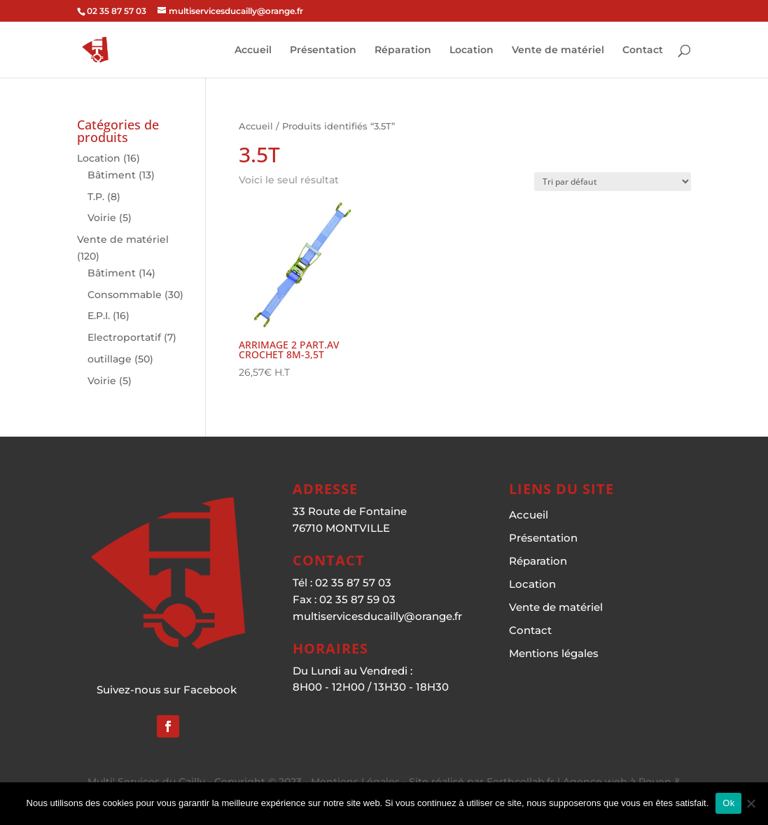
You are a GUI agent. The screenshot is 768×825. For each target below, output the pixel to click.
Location (471, 50)
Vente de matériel (558, 50)
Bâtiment (112, 175)
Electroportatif (124, 337)
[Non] (750, 803)
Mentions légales (554, 653)
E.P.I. (99, 315)
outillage (110, 359)
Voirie (102, 217)
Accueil (253, 50)
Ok (728, 803)
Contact (642, 50)
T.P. (96, 196)
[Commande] (612, 181)
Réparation (403, 50)
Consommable (125, 294)
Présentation (323, 50)
